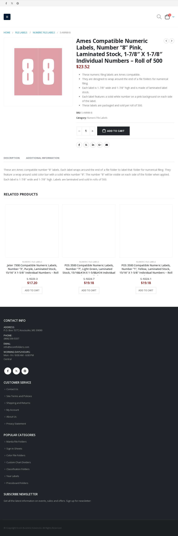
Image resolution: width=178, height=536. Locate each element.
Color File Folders (15, 455)
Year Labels (12, 476)
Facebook (79, 145)
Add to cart (116, 131)
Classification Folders (18, 469)
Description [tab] (12, 158)
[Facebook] (6, 3)
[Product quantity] (86, 131)
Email (107, 145)
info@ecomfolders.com (16, 347)
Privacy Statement (16, 423)
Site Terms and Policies (19, 396)
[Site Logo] (22, 17)
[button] (7, 17)
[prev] (166, 40)
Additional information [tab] (42, 158)
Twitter (86, 145)
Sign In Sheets (14, 448)
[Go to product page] (32, 231)
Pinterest (25, 371)
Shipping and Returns (18, 403)
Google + (100, 145)
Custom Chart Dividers (18, 462)
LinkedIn (93, 145)
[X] (12, 3)
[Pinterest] (17, 3)
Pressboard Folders (17, 483)
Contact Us (12, 389)
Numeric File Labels (97, 117)
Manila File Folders (16, 441)
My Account (12, 409)
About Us (11, 416)
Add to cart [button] (32, 290)
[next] (171, 40)
